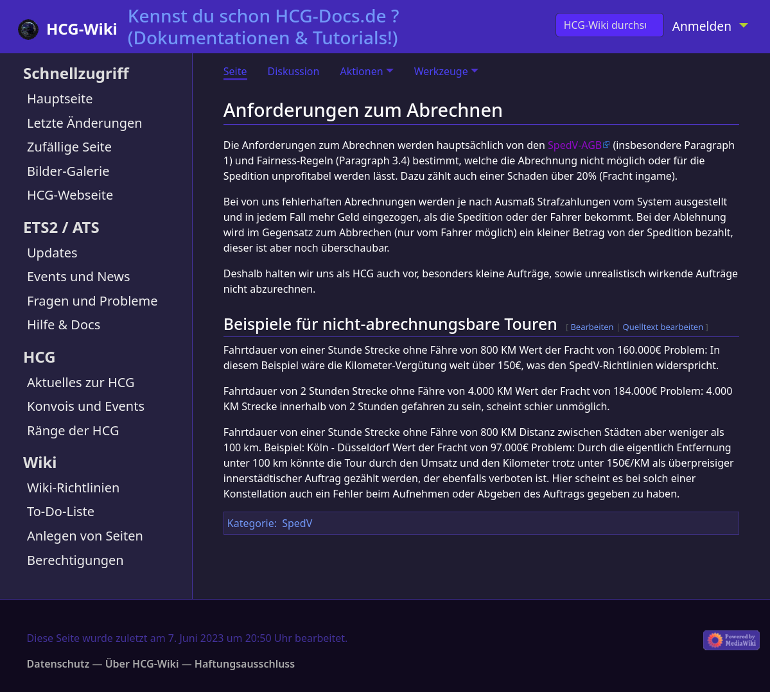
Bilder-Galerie (68, 171)
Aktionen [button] (361, 71)
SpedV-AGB (575, 145)
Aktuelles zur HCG (81, 382)
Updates (52, 252)
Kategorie (250, 523)
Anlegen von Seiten (85, 535)
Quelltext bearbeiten (663, 327)
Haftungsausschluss (245, 664)
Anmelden (701, 26)
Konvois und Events (85, 406)
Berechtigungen (75, 560)
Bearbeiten (591, 327)
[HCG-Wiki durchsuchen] (610, 25)
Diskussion (294, 71)
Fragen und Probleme (92, 300)
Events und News (78, 276)
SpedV (297, 523)
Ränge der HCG (73, 430)
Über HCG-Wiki (142, 664)
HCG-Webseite (70, 194)
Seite (235, 71)
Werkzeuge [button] (441, 71)
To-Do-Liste (60, 511)
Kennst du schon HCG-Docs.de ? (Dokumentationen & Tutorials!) (263, 26)
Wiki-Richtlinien (73, 487)
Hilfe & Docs (63, 324)
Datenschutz (58, 664)
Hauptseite (59, 98)
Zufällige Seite (69, 146)
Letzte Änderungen (85, 123)
